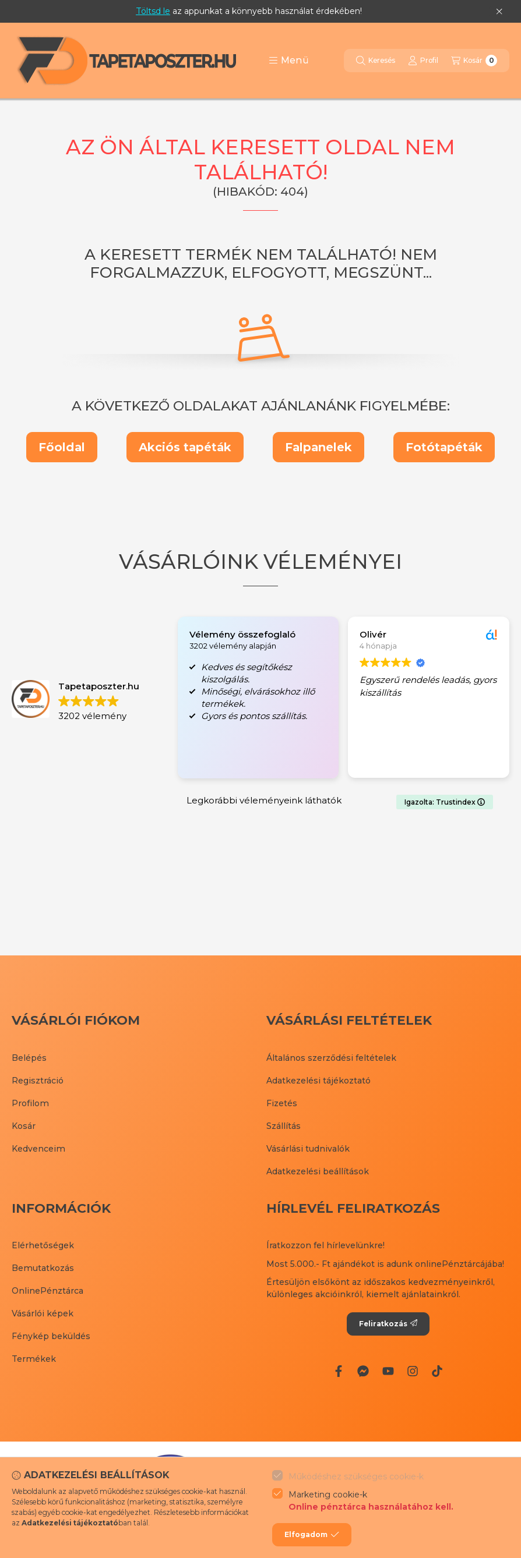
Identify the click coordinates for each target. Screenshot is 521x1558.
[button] (288, 60)
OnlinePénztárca (47, 1291)
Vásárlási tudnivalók (308, 1148)
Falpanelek (318, 447)
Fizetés (281, 1103)
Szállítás (283, 1126)
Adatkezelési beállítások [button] (317, 1171)
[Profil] (423, 60)
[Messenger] (363, 1371)
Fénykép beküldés (51, 1336)
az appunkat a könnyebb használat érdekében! (249, 11)
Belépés (29, 1058)
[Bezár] (499, 11)
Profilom (30, 1103)
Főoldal (61, 447)
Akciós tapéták (185, 447)
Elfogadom (311, 1534)
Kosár (24, 1126)
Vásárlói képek (42, 1313)
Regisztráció (38, 1080)
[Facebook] (338, 1371)
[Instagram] (412, 1371)
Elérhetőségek (43, 1245)
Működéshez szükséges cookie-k (356, 1476)
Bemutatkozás (43, 1268)
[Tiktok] (437, 1371)
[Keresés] (375, 60)
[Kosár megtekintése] (474, 60)
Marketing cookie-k (370, 1501)
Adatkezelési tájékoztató (318, 1080)
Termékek (34, 1359)
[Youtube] (387, 1371)
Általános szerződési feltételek (331, 1058)
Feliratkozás (388, 1323)
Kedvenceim (38, 1148)
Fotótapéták (444, 447)
